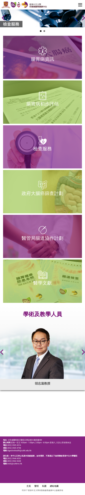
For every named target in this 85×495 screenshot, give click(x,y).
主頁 (28, 486)
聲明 (36, 486)
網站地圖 (54, 486)
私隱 (44, 486)
